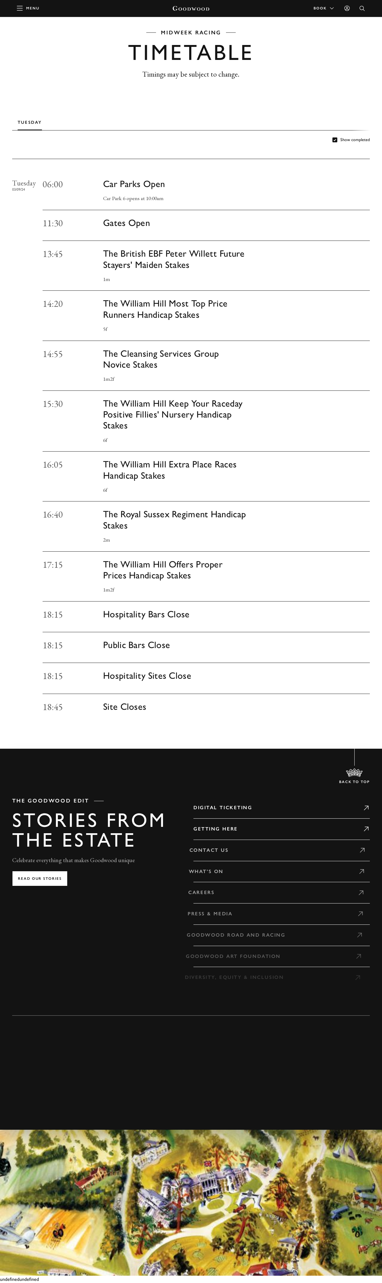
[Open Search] (362, 8)
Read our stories (40, 878)
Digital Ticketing (222, 807)
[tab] (30, 122)
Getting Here (215, 829)
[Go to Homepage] (191, 8)
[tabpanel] (191, 441)
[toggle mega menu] (28, 8)
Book (324, 8)
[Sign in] (347, 8)
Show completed (355, 139)
